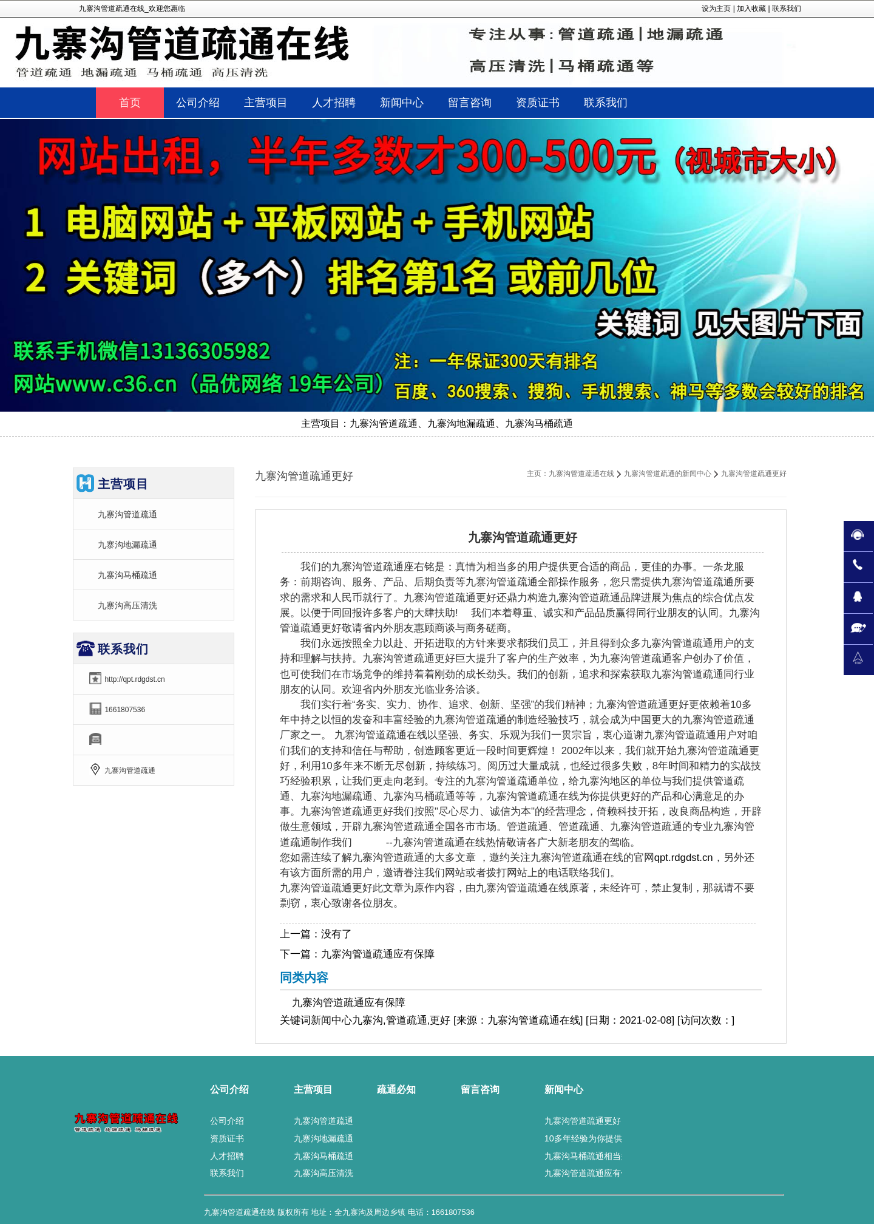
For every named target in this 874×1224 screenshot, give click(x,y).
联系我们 (786, 8)
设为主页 (716, 8)
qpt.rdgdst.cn (683, 857)
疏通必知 (396, 1089)
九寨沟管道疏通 (127, 514)
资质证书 (227, 1138)
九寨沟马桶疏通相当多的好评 (599, 1156)
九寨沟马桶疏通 (127, 575)
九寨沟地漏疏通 (127, 544)
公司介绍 (229, 1089)
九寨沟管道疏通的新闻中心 (667, 473)
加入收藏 (751, 8)
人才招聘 (227, 1156)
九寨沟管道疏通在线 (581, 473)
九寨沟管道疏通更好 (582, 1121)
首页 (130, 103)
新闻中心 (331, 1020)
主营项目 (313, 1089)
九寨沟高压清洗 (127, 605)
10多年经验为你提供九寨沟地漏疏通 (613, 1138)
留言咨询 (480, 1089)
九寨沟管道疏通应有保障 (378, 954)
